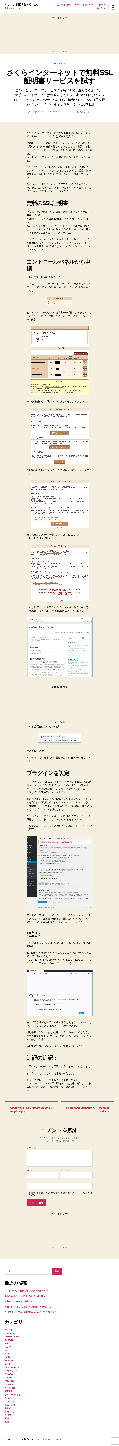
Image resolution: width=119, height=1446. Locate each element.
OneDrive (9, 1364)
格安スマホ (10, 1412)
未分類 (8, 1408)
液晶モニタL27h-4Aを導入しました (21, 1301)
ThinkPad (9, 1374)
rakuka (40, 112)
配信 (7, 1418)
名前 (29, 1170)
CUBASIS (9, 1340)
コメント (31, 1148)
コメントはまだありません (80, 112)
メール (64, 1170)
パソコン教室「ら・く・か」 (22, 4)
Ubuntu (8, 1377)
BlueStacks (10, 1333)
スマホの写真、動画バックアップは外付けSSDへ (27, 1291)
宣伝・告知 (10, 1405)
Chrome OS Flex (12, 1337)
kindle (7, 1357)
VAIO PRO (9, 1381)
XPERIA (8, 1391)
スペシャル (10, 1398)
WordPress (59, 64)
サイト (29, 1182)
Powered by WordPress (53, 1439)
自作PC (8, 1415)
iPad (7, 1354)
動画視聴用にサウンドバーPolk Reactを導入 (25, 1296)
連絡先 (100, 8)
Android (8, 1330)
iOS (6, 1350)
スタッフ (101, 5)
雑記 (7, 1422)
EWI (6, 1343)
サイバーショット (13, 1395)
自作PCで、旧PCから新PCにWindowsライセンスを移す (30, 1312)
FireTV (8, 1347)
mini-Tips (9, 1360)
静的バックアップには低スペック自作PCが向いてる (28, 1307)
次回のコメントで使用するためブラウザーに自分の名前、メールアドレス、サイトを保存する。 (61, 1194)
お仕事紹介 (88, 5)
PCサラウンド (11, 1371)
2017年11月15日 (56, 112)
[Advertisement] (59, 34)
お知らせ (61, 5)
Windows (9, 1384)
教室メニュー (73, 5)
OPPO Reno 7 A (12, 1367)
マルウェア (10, 1401)
